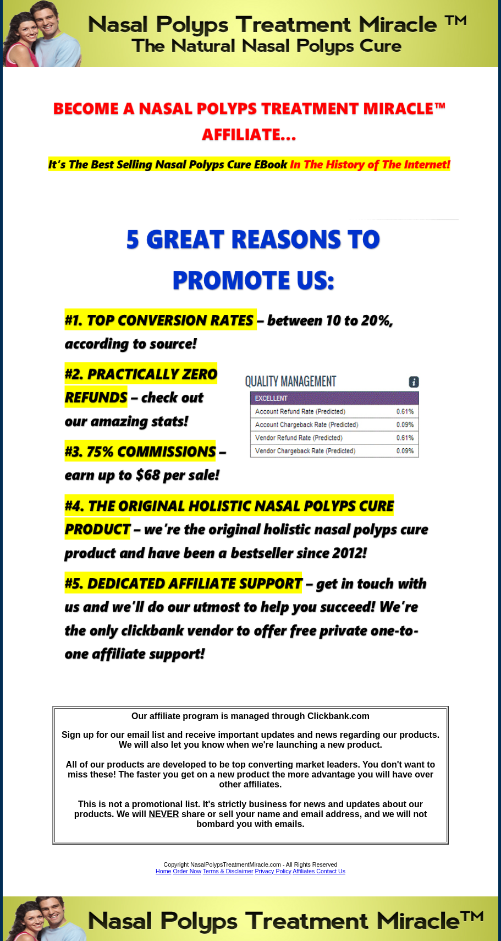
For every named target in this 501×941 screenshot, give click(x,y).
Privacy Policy (273, 871)
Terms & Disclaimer (228, 871)
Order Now (187, 871)
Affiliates (304, 871)
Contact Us (330, 871)
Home (163, 871)
